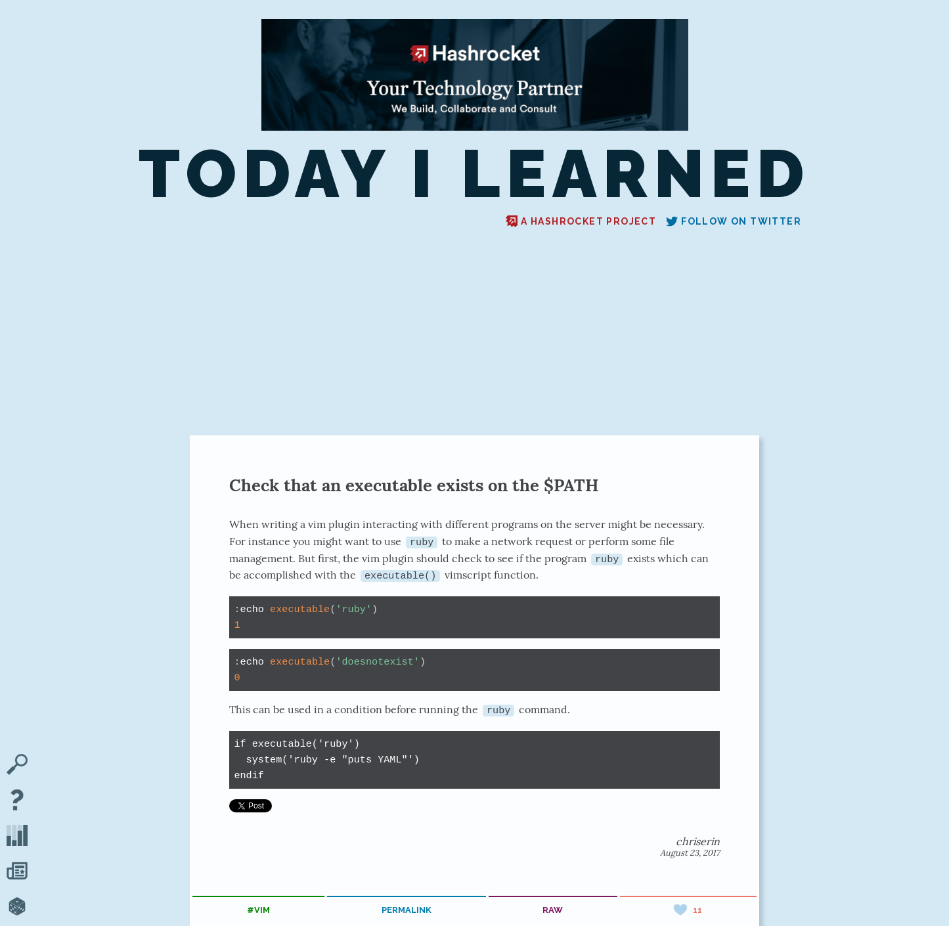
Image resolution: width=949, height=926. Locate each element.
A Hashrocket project (581, 221)
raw (552, 909)
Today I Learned (475, 174)
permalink (406, 909)
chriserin (698, 840)
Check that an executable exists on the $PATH (414, 485)
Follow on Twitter (733, 221)
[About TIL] (17, 801)
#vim (258, 909)
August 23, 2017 (690, 852)
